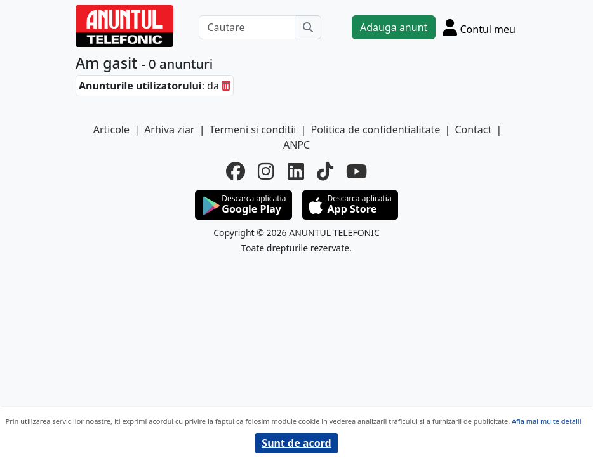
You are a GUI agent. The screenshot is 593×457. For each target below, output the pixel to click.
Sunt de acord (296, 443)
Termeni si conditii (253, 129)
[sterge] (226, 86)
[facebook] (235, 171)
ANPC (296, 145)
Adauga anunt (393, 27)
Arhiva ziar (169, 129)
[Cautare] (247, 27)
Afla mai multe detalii (546, 421)
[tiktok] (325, 171)
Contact (473, 129)
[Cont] (479, 27)
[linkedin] (296, 171)
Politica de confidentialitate (376, 129)
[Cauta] (308, 27)
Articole (111, 129)
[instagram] (266, 171)
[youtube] (356, 171)
